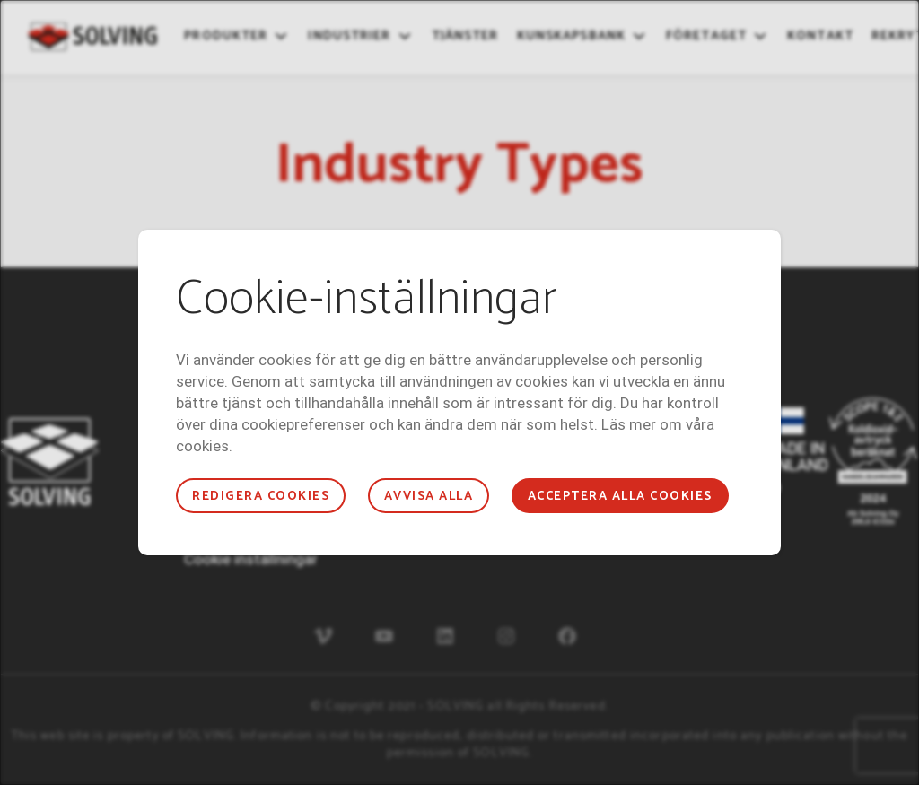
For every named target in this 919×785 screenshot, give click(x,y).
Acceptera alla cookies (620, 496)
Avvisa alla (428, 496)
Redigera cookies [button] (260, 496)
